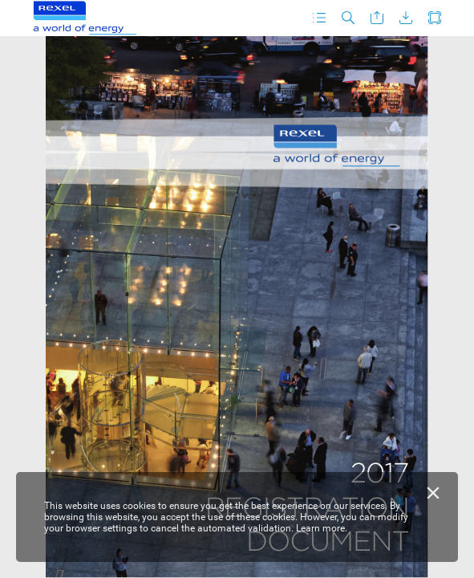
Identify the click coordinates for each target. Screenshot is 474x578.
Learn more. (321, 528)
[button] (319, 18)
